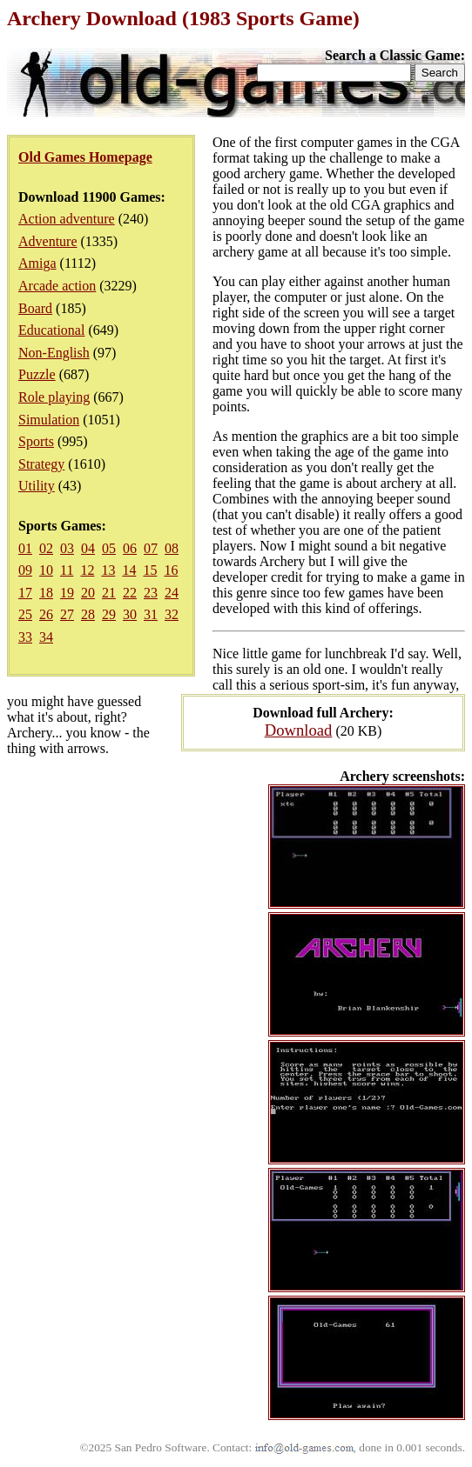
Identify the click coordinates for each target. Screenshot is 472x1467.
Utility (36, 485)
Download (299, 730)
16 (171, 570)
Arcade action (57, 285)
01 (25, 548)
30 (130, 614)
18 (46, 592)
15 (150, 570)
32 (172, 614)
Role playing (54, 397)
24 (172, 592)
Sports (36, 441)
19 (67, 592)
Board (35, 308)
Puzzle (37, 374)
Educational (51, 330)
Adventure (48, 241)
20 (88, 592)
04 (88, 548)
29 (109, 614)
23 (151, 592)
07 (151, 548)
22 (130, 592)
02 (46, 548)
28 (88, 614)
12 (87, 570)
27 (67, 614)
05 (109, 548)
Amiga (37, 263)
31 (151, 614)
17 (25, 592)
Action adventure (66, 218)
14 (129, 570)
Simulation (48, 419)
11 (66, 570)
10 (46, 570)
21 (109, 592)
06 (130, 548)
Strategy (41, 464)
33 (25, 637)
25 (25, 614)
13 (108, 570)
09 (25, 570)
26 (46, 614)
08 (172, 548)
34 (46, 637)
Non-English (54, 352)
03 (67, 548)
